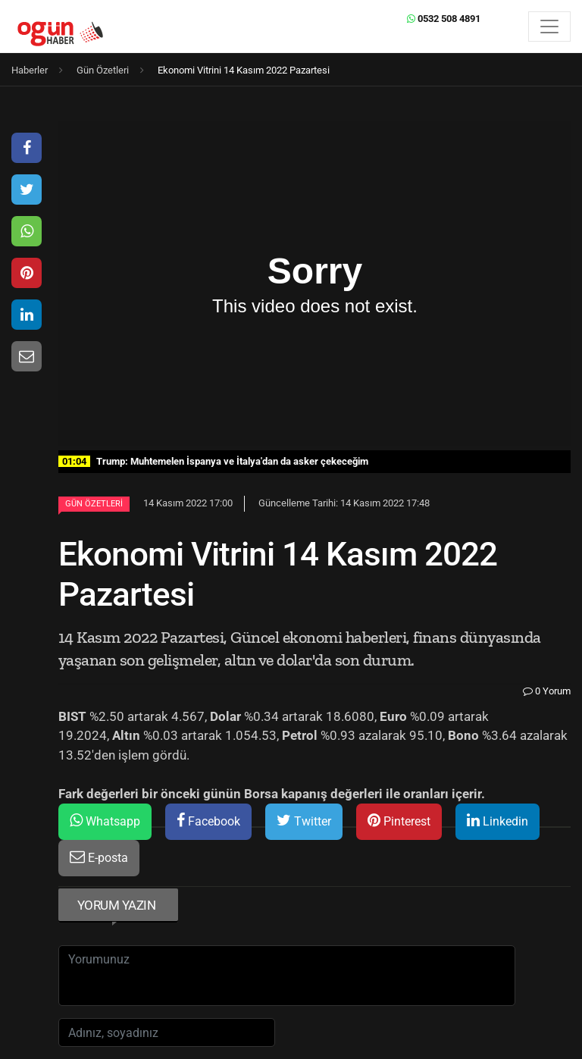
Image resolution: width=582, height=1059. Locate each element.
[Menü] (549, 26)
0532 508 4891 (443, 18)
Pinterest (399, 821)
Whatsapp (105, 821)
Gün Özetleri (94, 504)
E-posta (99, 857)
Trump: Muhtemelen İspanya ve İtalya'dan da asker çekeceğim (213, 461)
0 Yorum (547, 691)
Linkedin (497, 821)
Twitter (304, 821)
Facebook (208, 821)
